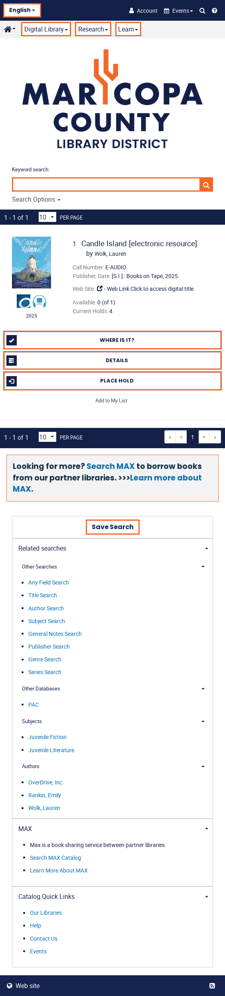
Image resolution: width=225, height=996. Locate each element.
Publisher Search (49, 646)
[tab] (112, 548)
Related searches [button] (42, 548)
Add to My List (111, 400)
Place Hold (70, 381)
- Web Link (112, 288)
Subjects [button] (32, 721)
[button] (178, 10)
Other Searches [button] (39, 566)
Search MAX (111, 466)
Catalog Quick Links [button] (46, 896)
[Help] (214, 10)
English (22, 10)
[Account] (143, 10)
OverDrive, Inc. (46, 782)
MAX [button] (25, 828)
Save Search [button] (113, 526)
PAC (33, 704)
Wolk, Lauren (44, 808)
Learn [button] (128, 29)
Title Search (42, 595)
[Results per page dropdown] (47, 217)
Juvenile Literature (51, 750)
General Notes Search (55, 633)
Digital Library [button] (46, 29)
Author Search (46, 608)
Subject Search (46, 621)
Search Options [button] (36, 199)
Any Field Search (48, 582)
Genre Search (44, 659)
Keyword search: (31, 169)
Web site (23, 985)
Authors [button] (30, 766)
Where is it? (70, 340)
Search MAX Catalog (55, 857)
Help (35, 925)
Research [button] (93, 29)
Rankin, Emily (44, 795)
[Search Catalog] (202, 10)
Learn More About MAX (59, 870)
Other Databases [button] (41, 688)
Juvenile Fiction (47, 737)
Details (67, 360)
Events (38, 951)
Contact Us (43, 938)
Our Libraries (46, 913)
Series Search (44, 672)
